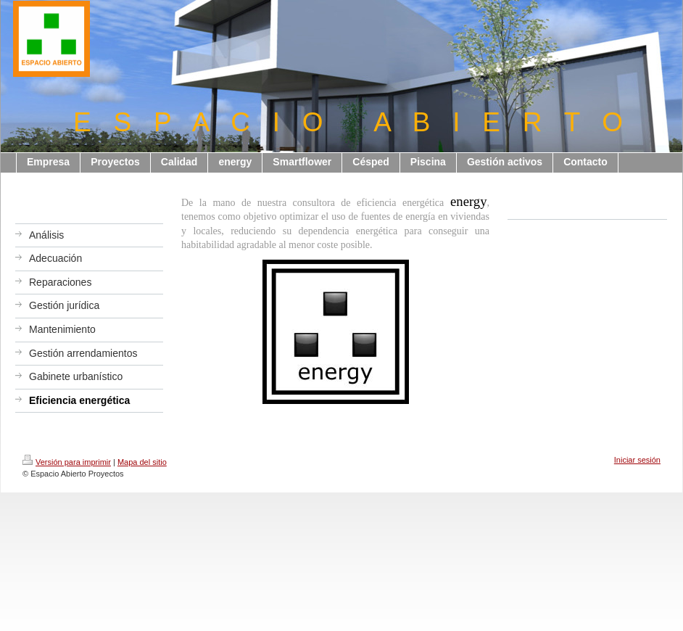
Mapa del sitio (142, 462)
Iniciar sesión (637, 459)
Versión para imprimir (66, 462)
